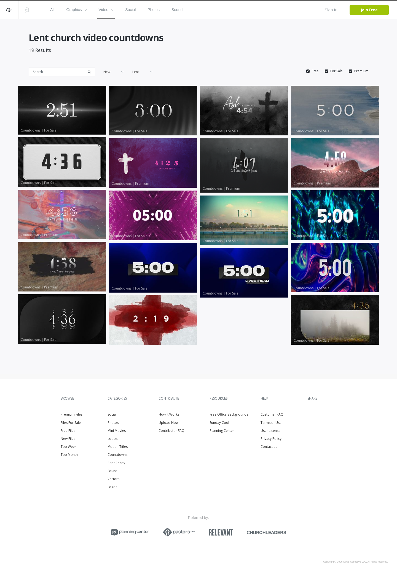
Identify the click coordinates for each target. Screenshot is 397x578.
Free (315, 71)
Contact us (269, 446)
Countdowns (117, 454)
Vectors (113, 479)
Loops (112, 438)
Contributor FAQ (171, 430)
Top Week (68, 446)
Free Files (68, 430)
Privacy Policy (271, 438)
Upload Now (168, 422)
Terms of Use (271, 422)
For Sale (336, 71)
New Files (68, 438)
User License (270, 430)
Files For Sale (71, 422)
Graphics (76, 9)
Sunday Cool (219, 422)
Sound (177, 9)
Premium (361, 71)
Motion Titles (118, 446)
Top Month (69, 454)
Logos (112, 487)
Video (106, 9)
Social (130, 9)
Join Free (369, 9)
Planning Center (222, 430)
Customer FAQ (272, 414)
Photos (153, 9)
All (52, 9)
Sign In (330, 9)
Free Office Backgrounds (229, 414)
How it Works (169, 414)
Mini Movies (117, 430)
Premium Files (71, 414)
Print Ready (116, 463)
